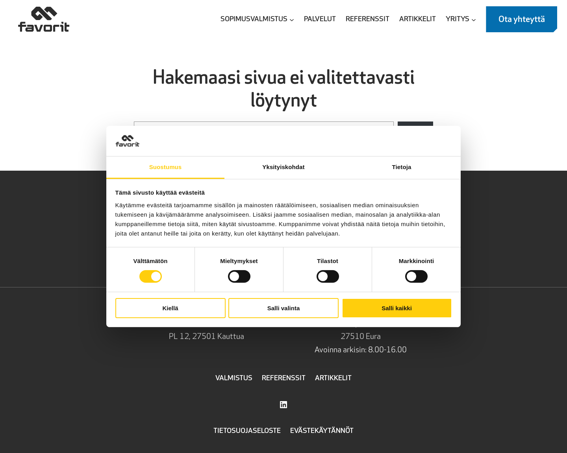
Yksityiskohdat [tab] (283, 167)
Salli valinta (283, 308)
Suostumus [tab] (165, 167)
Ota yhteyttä (521, 19)
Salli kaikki (397, 308)
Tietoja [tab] (401, 167)
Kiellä (170, 308)
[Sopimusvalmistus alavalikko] (291, 19)
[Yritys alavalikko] (473, 19)
